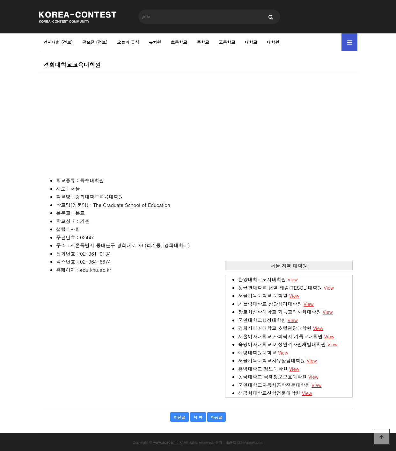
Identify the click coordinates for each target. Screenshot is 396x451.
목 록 (198, 417)
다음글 (216, 417)
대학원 (273, 42)
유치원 (155, 42)
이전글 (179, 417)
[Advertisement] (198, 116)
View (293, 279)
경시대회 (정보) (58, 42)
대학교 (251, 42)
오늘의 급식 (128, 42)
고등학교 (227, 42)
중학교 (203, 42)
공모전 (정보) (94, 42)
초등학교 (179, 42)
